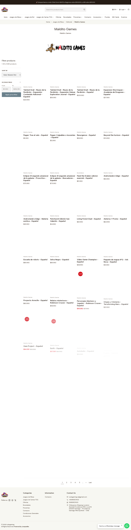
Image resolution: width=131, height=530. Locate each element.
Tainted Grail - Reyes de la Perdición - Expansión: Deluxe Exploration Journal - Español (62, 92)
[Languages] (115, 9)
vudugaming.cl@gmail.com (77, 497)
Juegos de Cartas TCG (45, 17)
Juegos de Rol (29, 17)
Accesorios (98, 17)
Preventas (77, 17)
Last (90, 482)
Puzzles (107, 17)
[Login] (123, 9)
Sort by (4, 70)
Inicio (5, 17)
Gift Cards (115, 17)
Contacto (87, 17)
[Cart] (128, 9)
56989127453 (72, 502)
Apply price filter (11, 95)
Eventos (124, 17)
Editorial (69, 22)
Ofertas (58, 17)
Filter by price (11, 82)
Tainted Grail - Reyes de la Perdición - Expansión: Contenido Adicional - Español (34, 93)
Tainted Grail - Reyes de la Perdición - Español (88, 91)
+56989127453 (73, 500)
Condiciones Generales (31, 513)
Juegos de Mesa (16, 17)
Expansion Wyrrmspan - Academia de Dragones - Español (114, 92)
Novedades (67, 17)
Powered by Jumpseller (21, 526)
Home (48, 22)
